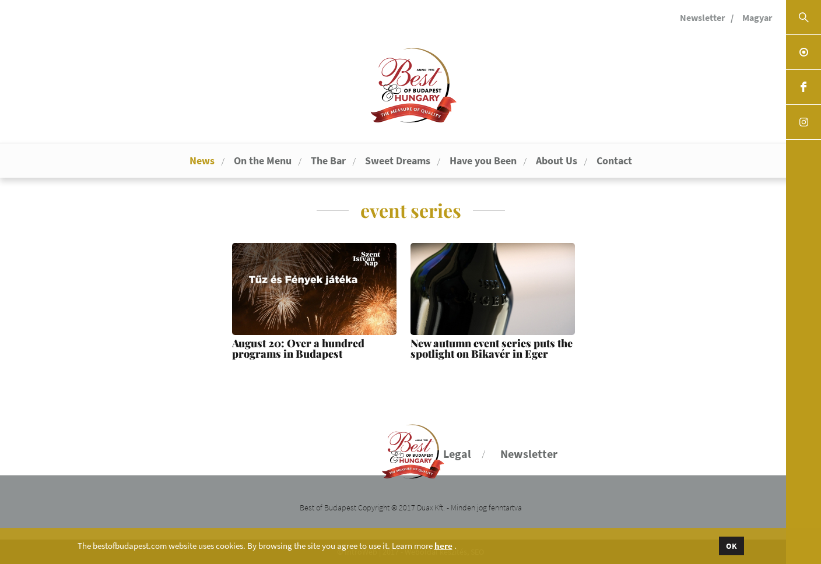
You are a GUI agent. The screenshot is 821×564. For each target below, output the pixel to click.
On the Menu (263, 160)
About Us (556, 160)
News (202, 160)
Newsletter (702, 17)
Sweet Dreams (397, 160)
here (443, 546)
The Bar (328, 160)
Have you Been (483, 160)
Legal (457, 453)
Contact (614, 160)
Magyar (757, 17)
